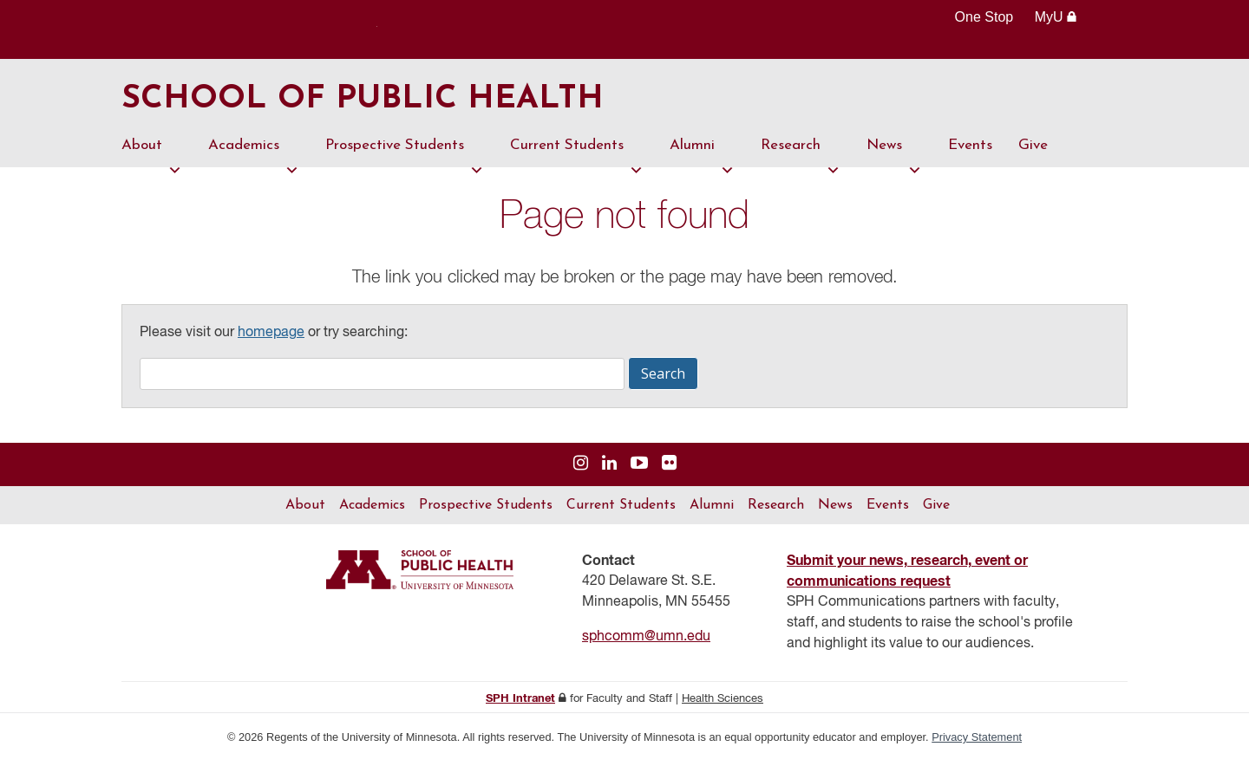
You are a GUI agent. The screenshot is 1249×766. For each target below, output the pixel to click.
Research (800, 157)
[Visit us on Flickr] (669, 468)
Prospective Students (404, 157)
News (894, 157)
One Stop (984, 17)
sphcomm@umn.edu (646, 641)
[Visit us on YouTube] (639, 468)
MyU (1056, 17)
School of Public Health (376, 102)
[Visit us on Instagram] (580, 468)
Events (970, 149)
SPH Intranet (520, 703)
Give (1033, 149)
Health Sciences (722, 703)
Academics (253, 157)
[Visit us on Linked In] (609, 468)
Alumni (702, 157)
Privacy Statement (977, 741)
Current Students (577, 157)
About (151, 157)
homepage (271, 337)
